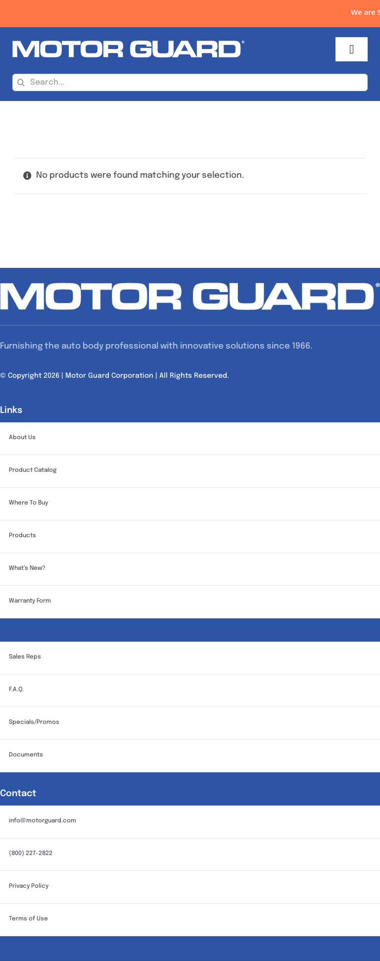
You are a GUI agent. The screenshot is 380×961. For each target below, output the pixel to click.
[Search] (21, 82)
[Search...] (190, 82)
